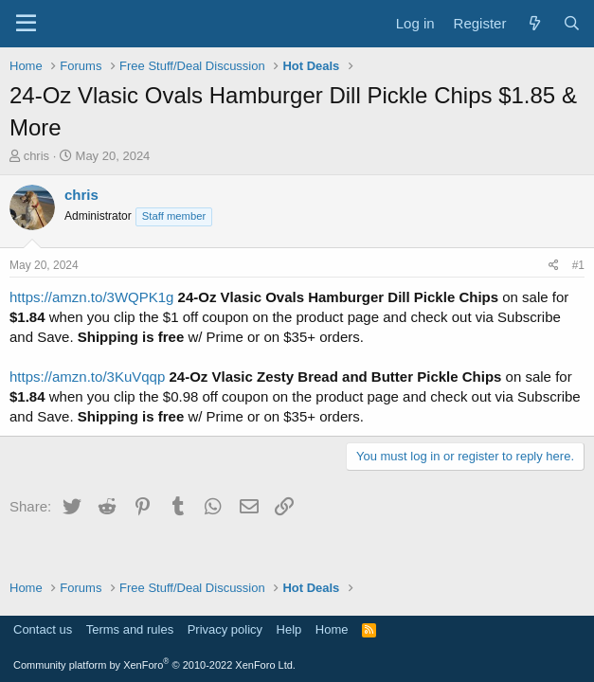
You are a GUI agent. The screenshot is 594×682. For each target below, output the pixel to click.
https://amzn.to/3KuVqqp (87, 376)
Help (289, 629)
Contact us (42, 629)
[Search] (571, 23)
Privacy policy (225, 629)
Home (332, 629)
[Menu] (26, 23)
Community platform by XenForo (154, 665)
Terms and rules (129, 629)
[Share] (554, 266)
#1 (578, 265)
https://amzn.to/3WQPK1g (91, 297)
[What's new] (533, 23)
